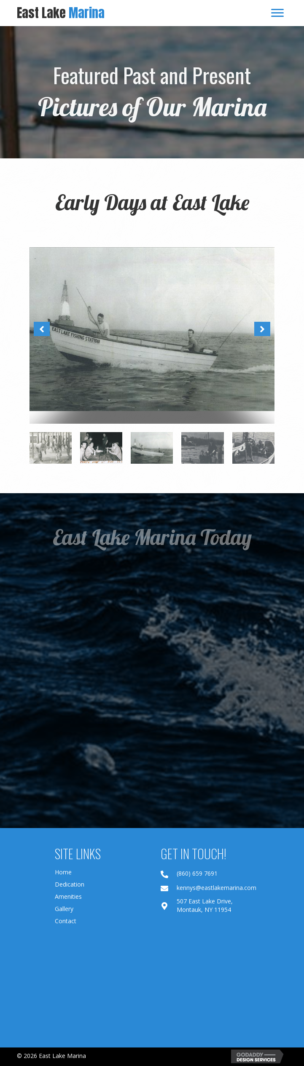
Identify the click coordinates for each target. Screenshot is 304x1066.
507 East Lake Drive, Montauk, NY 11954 (205, 905)
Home (63, 872)
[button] (42, 329)
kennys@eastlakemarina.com (216, 888)
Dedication (69, 884)
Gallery (64, 909)
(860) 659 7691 (197, 873)
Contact (65, 921)
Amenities (68, 896)
